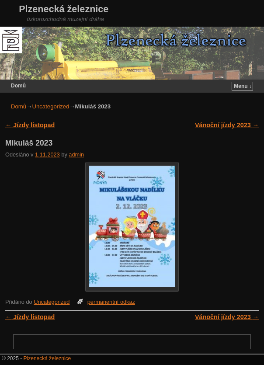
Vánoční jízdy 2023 (227, 125)
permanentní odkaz (111, 302)
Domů (18, 86)
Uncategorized (50, 106)
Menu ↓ (243, 86)
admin (76, 154)
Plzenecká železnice (63, 8)
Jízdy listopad (30, 125)
